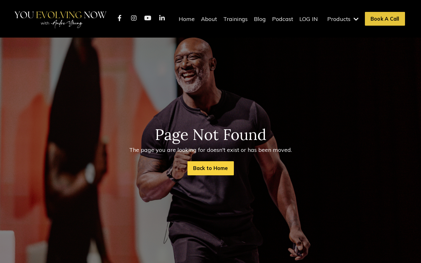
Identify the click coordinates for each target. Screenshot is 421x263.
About (209, 19)
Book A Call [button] (385, 19)
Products (343, 19)
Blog (260, 19)
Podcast (282, 19)
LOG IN (308, 19)
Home (187, 19)
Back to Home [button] (210, 168)
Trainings (235, 19)
